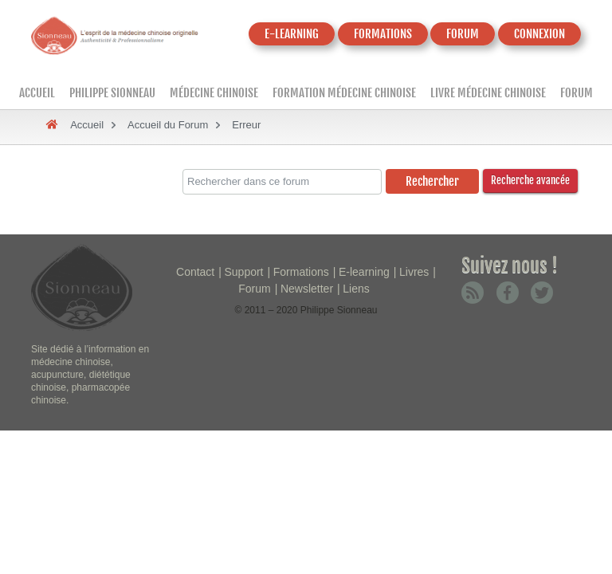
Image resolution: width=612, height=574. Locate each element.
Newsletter (306, 288)
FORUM (462, 33)
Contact (195, 271)
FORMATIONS (383, 33)
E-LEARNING (292, 33)
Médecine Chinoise (214, 92)
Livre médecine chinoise (488, 92)
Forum (576, 92)
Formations (301, 271)
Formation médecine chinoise (344, 92)
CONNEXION (539, 33)
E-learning (364, 271)
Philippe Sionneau (112, 92)
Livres (414, 271)
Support (243, 271)
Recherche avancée (530, 180)
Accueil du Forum (168, 125)
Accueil (37, 92)
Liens (356, 288)
